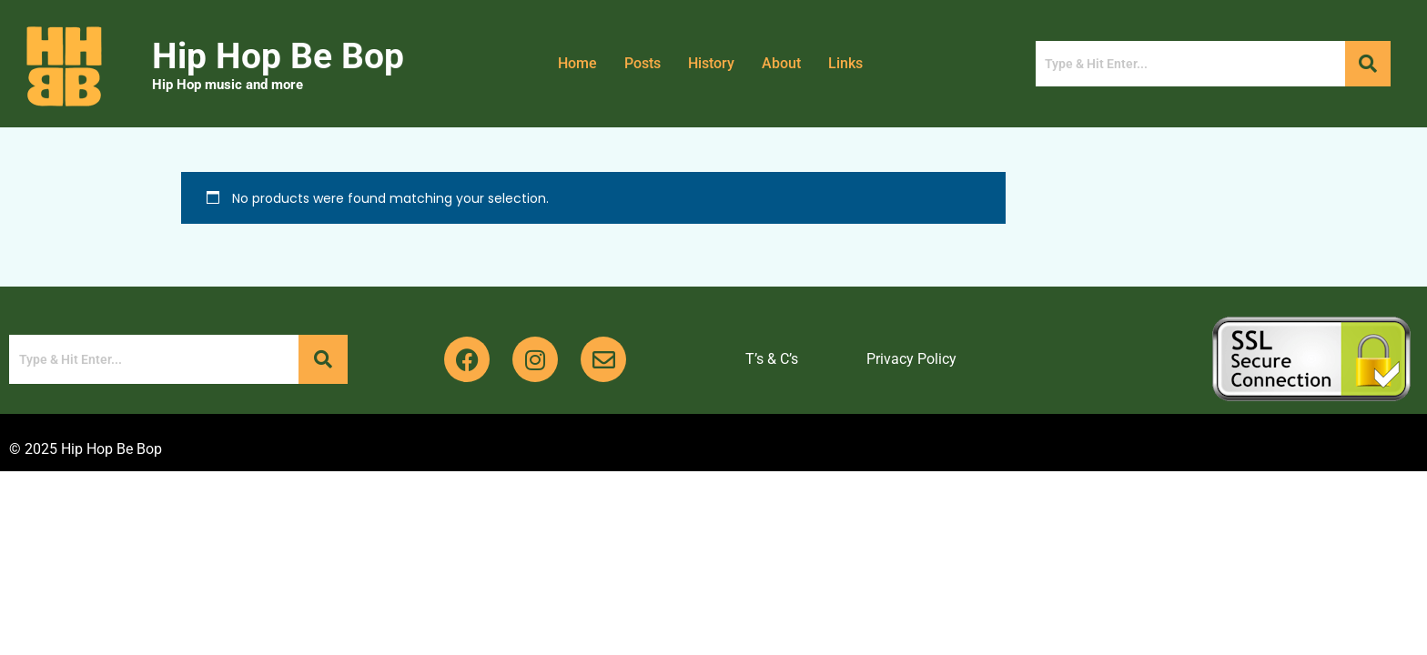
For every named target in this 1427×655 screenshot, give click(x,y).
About (781, 63)
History (711, 63)
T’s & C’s (771, 359)
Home (577, 63)
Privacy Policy (911, 359)
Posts (642, 63)
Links (846, 63)
